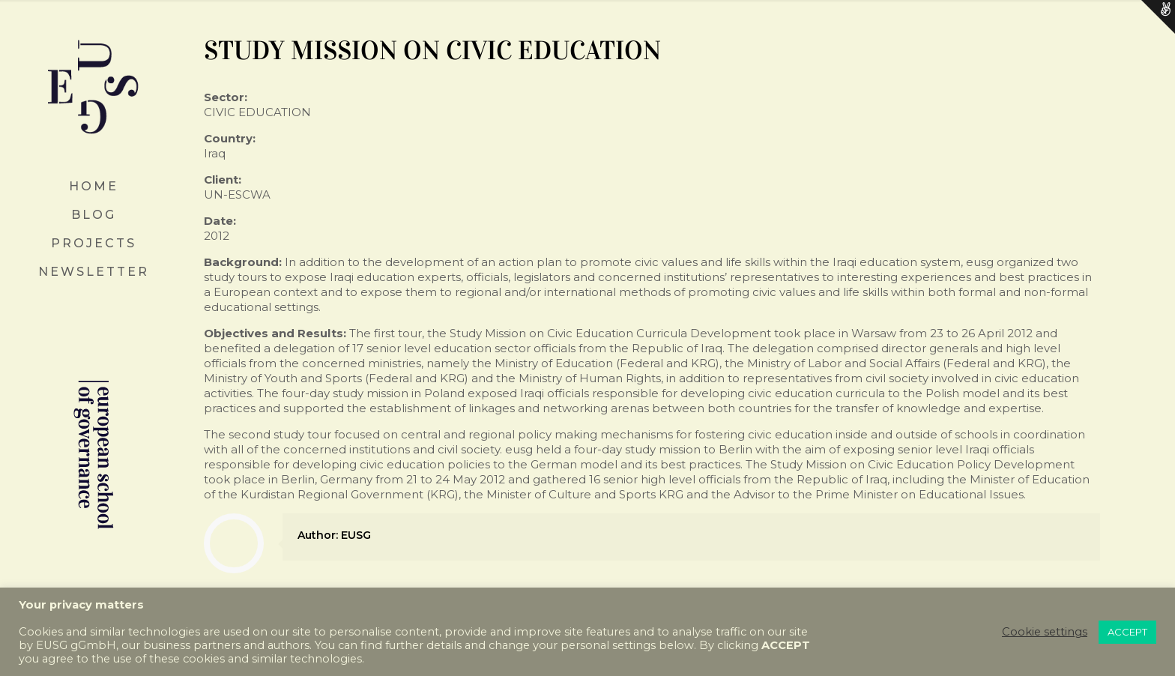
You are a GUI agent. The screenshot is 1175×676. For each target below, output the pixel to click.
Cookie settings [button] (1044, 632)
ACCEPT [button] (1127, 632)
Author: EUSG (334, 535)
